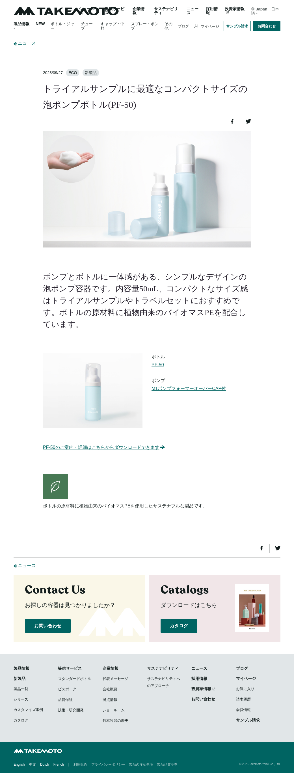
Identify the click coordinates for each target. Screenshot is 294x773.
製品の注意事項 (141, 764)
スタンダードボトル (74, 679)
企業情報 (110, 668)
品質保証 (65, 699)
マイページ (209, 26)
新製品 (19, 678)
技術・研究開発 (71, 710)
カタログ (179, 625)
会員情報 (243, 710)
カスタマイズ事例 (28, 710)
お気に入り (245, 689)
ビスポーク (67, 689)
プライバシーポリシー (108, 764)
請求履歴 (243, 699)
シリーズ (21, 699)
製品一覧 (21, 689)
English (19, 764)
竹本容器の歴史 (115, 720)
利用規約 (80, 764)
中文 (32, 764)
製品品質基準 (167, 764)
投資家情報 (235, 9)
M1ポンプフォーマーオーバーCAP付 (189, 388)
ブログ (183, 26)
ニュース (192, 11)
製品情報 (21, 23)
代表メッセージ (115, 679)
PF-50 (158, 364)
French (58, 764)
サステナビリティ (166, 11)
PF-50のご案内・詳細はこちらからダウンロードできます (104, 447)
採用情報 (212, 11)
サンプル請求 (237, 26)
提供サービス (70, 668)
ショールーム (89, 11)
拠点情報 (110, 699)
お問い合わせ (48, 625)
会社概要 (110, 689)
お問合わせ (267, 26)
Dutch (44, 764)
